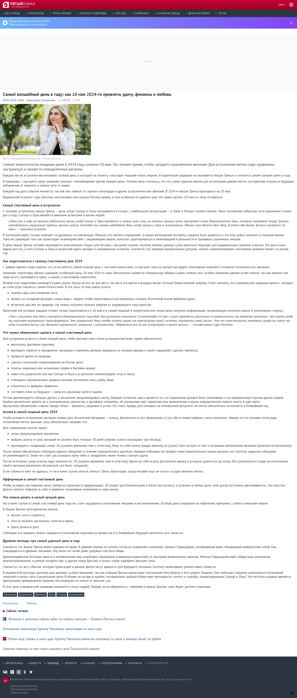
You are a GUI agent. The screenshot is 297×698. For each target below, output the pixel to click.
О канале (89, 663)
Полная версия (158, 663)
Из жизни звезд (168, 13)
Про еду (121, 13)
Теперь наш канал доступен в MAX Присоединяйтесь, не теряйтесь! (29, 22)
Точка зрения (62, 13)
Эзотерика (10, 594)
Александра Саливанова (41, 100)
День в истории (198, 13)
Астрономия (76, 594)
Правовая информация (24, 686)
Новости (35, 663)
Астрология (25, 594)
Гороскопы (36, 13)
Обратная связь (19, 692)
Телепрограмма (111, 663)
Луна (52, 594)
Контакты (135, 663)
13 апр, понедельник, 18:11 (20, 7)
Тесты (222, 13)
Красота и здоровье (93, 13)
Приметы (40, 594)
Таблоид (53, 663)
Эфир (281, 4)
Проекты (71, 663)
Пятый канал (14, 663)
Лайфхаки (142, 13)
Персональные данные (23, 689)
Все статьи (12, 13)
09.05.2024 (9, 100)
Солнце (61, 594)
